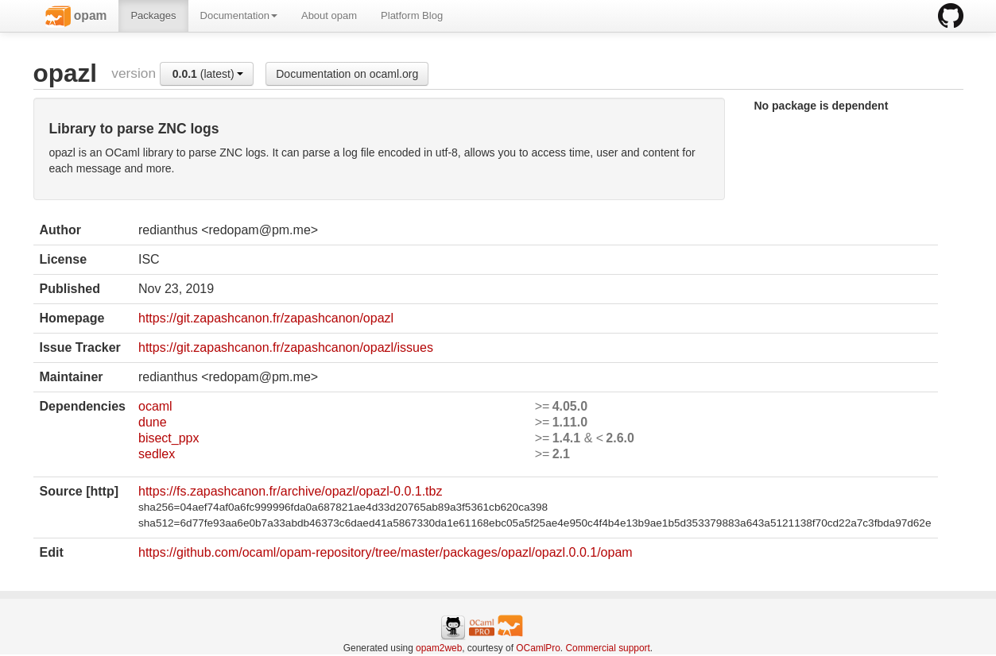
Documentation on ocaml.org (347, 74)
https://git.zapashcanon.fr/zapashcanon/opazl (265, 318)
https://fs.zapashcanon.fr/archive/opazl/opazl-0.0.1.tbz (290, 491)
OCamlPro (538, 648)
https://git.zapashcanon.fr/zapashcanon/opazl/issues (285, 347)
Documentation (238, 15)
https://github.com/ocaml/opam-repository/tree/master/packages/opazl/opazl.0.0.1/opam (385, 552)
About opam (329, 15)
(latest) (208, 74)
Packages (153, 15)
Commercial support (607, 648)
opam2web (439, 648)
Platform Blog (412, 15)
